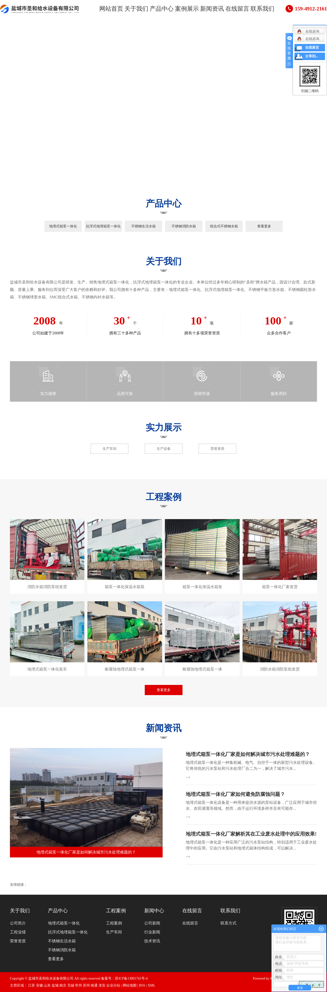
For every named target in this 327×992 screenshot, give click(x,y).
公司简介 (18, 923)
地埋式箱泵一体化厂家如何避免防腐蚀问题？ (235, 794)
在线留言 (232, 10)
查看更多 (264, 226)
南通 (94, 985)
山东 (47, 985)
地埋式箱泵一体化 (63, 226)
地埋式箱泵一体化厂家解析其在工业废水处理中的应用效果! (251, 833)
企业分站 (113, 985)
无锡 (70, 985)
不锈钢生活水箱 (143, 226)
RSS (142, 985)
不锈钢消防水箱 (184, 226)
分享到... (311, 56)
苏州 (86, 985)
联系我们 (255, 10)
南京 (62, 985)
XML (151, 985)
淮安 (102, 985)
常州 (78, 985)
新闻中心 (154, 910)
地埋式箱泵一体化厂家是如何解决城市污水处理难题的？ (248, 754)
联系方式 (228, 923)
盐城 (55, 985)
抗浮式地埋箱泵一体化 (103, 226)
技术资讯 (152, 941)
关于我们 (137, 10)
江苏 (31, 985)
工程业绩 (18, 932)
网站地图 (130, 985)
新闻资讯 (208, 10)
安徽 (39, 985)
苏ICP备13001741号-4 (131, 978)
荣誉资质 (18, 941)
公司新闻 (152, 923)
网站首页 (113, 10)
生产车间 (114, 932)
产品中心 (160, 10)
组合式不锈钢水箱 (224, 226)
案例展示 (184, 10)
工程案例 (116, 910)
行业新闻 (152, 932)
